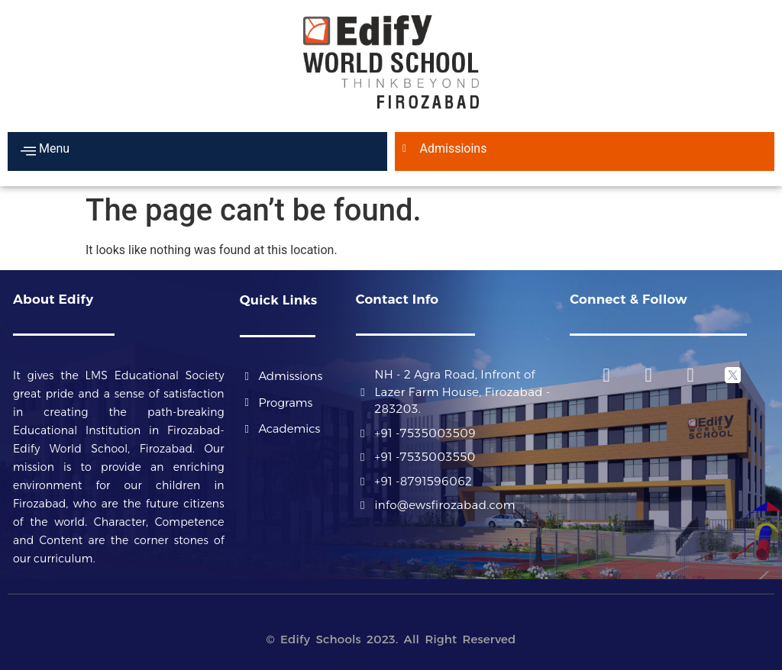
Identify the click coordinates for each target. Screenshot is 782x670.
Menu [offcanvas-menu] (45, 150)
